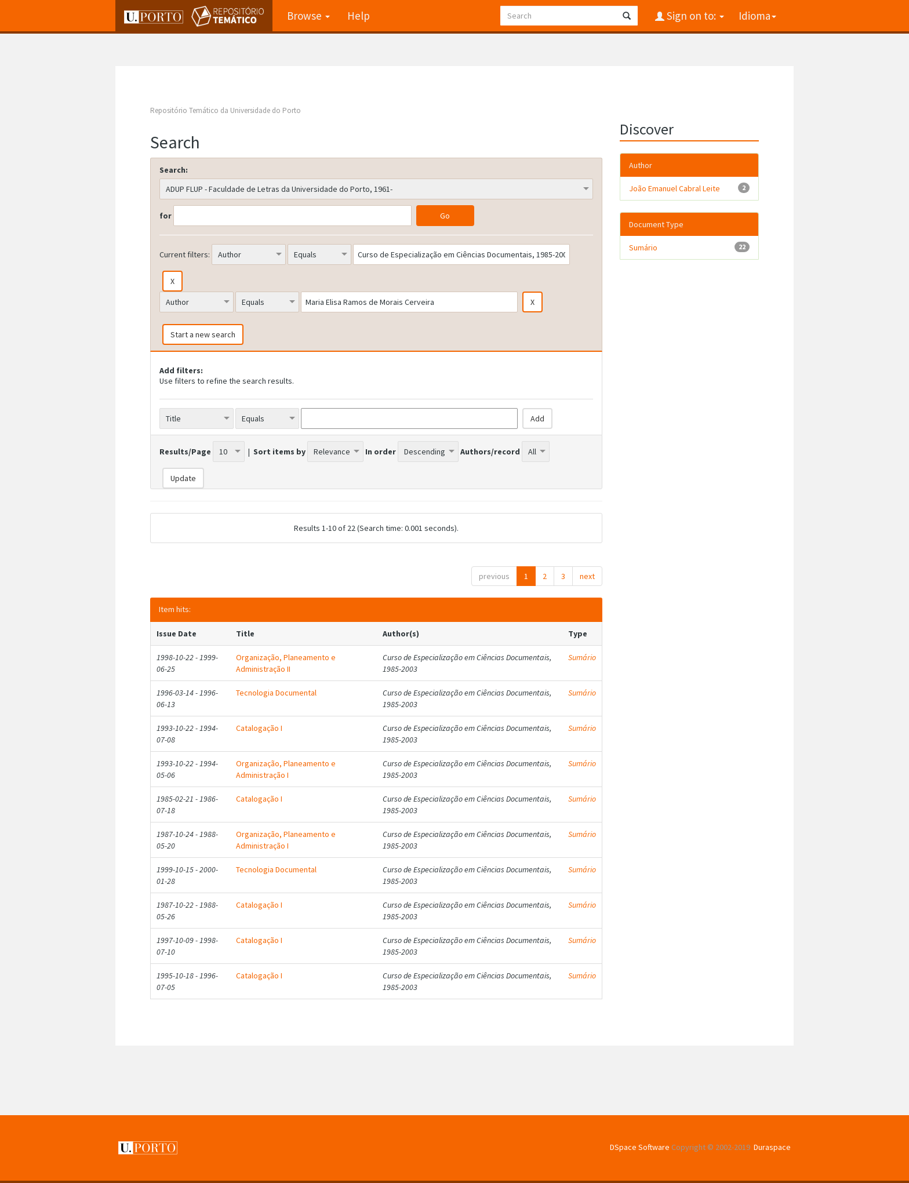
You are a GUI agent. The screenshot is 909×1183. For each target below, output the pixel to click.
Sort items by (279, 451)
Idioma (757, 16)
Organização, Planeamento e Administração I (286, 769)
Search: (173, 170)
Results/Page (185, 451)
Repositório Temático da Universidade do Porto (225, 110)
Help (358, 16)
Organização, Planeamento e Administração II (286, 663)
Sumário (582, 657)
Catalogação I (259, 728)
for (165, 215)
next (587, 576)
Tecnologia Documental (276, 692)
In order (380, 451)
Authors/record (490, 451)
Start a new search (202, 334)
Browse (308, 16)
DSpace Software (640, 1147)
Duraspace (772, 1147)
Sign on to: (694, 16)
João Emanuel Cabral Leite (674, 188)
